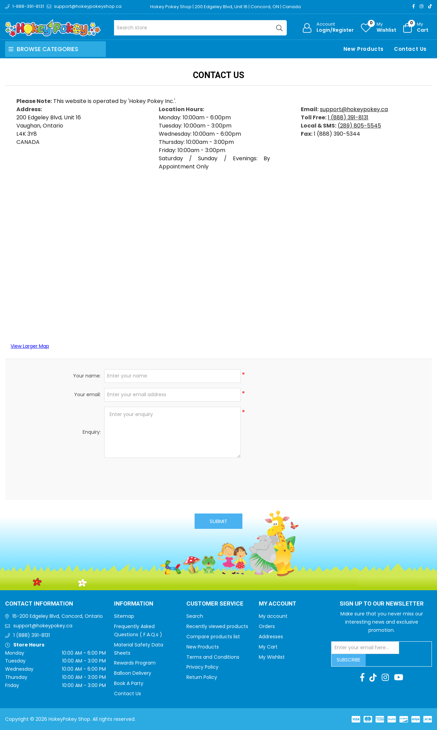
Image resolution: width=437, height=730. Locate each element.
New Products (363, 49)
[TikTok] (430, 6)
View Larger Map (30, 346)
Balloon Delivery (132, 673)
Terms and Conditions (212, 657)
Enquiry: (92, 432)
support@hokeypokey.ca (354, 109)
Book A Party (128, 683)
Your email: (87, 394)
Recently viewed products (217, 626)
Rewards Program (135, 662)
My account (273, 616)
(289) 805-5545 (359, 126)
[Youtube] (398, 677)
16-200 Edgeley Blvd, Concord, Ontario (57, 616)
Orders (267, 626)
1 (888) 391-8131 (348, 117)
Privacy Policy (202, 667)
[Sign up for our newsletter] (365, 648)
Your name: (87, 375)
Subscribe (349, 659)
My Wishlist (272, 657)
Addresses (271, 636)
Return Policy (201, 677)
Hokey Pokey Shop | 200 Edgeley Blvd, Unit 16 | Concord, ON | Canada (225, 6)
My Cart (268, 646)
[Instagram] (421, 6)
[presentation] (218, 476)
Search (194, 616)
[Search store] (200, 27)
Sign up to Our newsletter (382, 603)
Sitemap (124, 616)
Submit (218, 521)
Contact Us (410, 49)
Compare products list (213, 636)
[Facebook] (413, 6)
